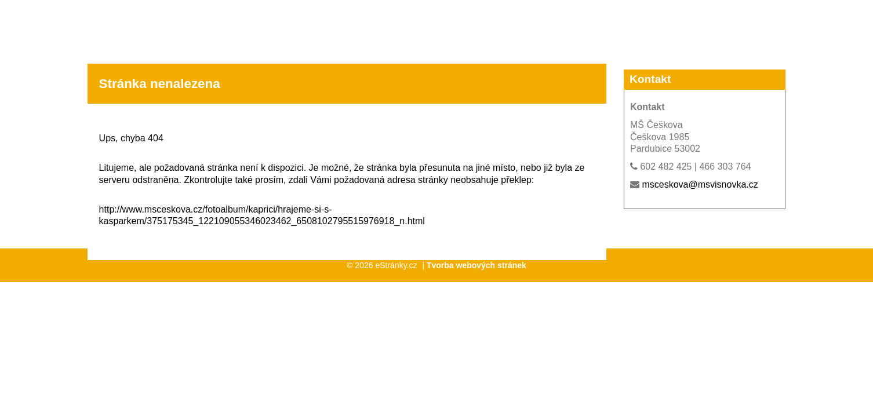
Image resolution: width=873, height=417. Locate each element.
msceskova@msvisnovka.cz (700, 184)
